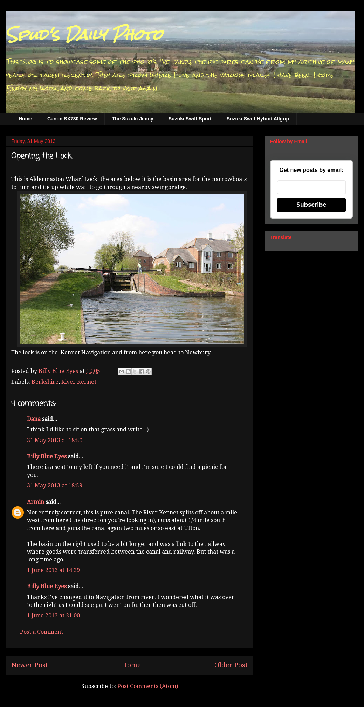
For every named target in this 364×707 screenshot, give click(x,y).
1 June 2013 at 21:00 (53, 615)
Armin (35, 502)
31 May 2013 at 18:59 (54, 485)
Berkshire (45, 382)
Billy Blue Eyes (47, 456)
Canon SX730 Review (72, 119)
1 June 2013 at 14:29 (53, 570)
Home (25, 119)
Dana (34, 419)
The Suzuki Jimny (132, 119)
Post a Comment (41, 632)
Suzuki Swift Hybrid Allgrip (258, 119)
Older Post (231, 665)
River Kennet (78, 382)
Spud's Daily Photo (84, 34)
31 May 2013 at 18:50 (54, 440)
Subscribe (311, 204)
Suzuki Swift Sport (190, 119)
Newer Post (29, 665)
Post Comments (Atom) (147, 686)
